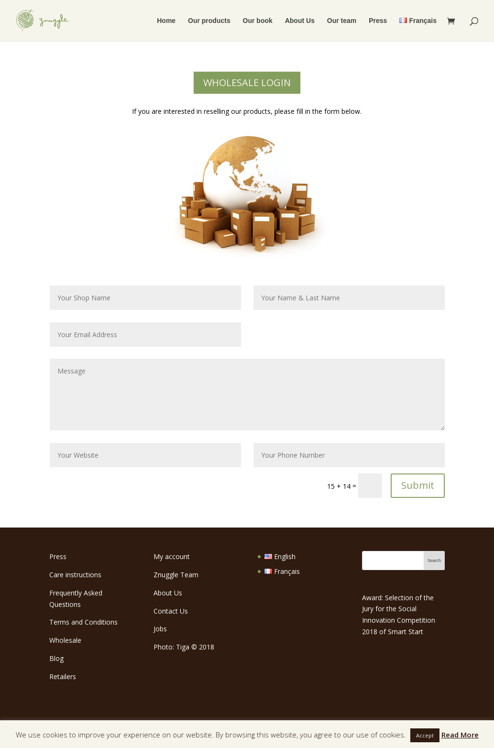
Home (166, 20)
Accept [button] (425, 735)
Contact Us (171, 611)
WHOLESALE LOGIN (247, 82)
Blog (56, 658)
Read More (460, 734)
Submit (417, 485)
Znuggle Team (176, 574)
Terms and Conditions (83, 622)
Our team (341, 20)
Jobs (160, 628)
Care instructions (75, 574)
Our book (258, 20)
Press (378, 20)
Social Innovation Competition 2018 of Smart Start (398, 620)
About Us (300, 20)
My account (172, 556)
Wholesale (65, 640)
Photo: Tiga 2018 (184, 646)
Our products (209, 20)
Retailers (62, 676)
